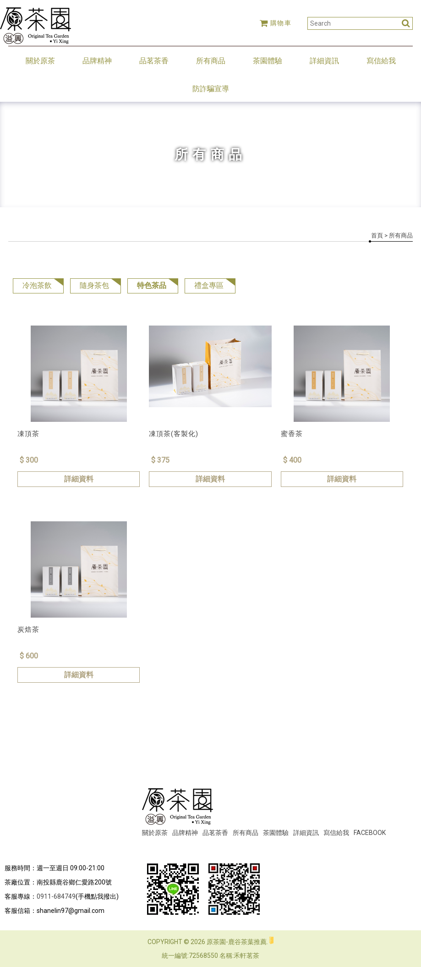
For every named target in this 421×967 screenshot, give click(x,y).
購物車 (276, 23)
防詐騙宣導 (210, 88)
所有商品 (210, 60)
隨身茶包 (94, 285)
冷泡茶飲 (37, 285)
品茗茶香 (154, 60)
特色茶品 (151, 285)
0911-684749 (56, 896)
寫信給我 (381, 60)
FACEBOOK (370, 832)
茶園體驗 (267, 60)
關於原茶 (40, 60)
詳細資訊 (324, 60)
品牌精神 (97, 60)
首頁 (377, 235)
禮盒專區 (209, 285)
